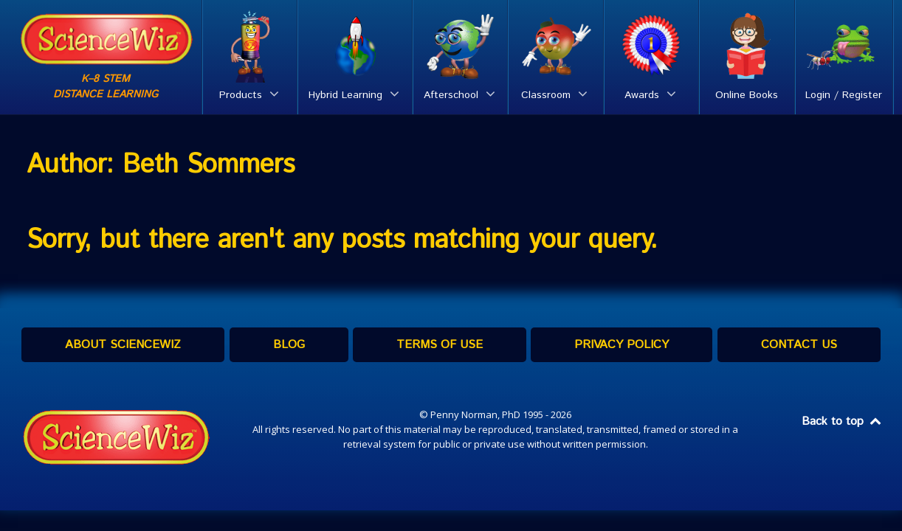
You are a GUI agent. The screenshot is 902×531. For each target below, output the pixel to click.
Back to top (842, 421)
